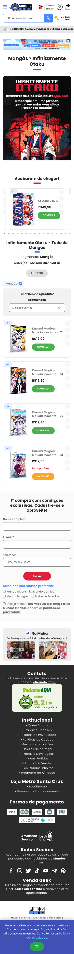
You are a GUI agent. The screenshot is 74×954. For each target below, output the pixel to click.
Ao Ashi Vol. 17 (48, 201)
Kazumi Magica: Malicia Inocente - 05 (47, 414)
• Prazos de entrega (37, 749)
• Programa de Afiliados (37, 773)
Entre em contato (28, 889)
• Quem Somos (37, 725)
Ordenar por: (37, 300)
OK (37, 946)
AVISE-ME (43, 476)
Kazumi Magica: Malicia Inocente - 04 (47, 372)
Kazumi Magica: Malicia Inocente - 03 (47, 453)
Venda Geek (37, 880)
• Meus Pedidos (37, 758)
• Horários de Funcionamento (37, 791)
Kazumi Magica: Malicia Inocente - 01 (47, 330)
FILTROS (37, 273)
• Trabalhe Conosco (37, 730)
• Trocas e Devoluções (37, 754)
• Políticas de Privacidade (37, 735)
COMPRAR (49, 215)
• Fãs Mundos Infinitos (37, 768)
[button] (4, 233)
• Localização (37, 786)
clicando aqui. (44, 682)
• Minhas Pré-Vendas (37, 763)
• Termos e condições (37, 744)
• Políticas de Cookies (37, 739)
